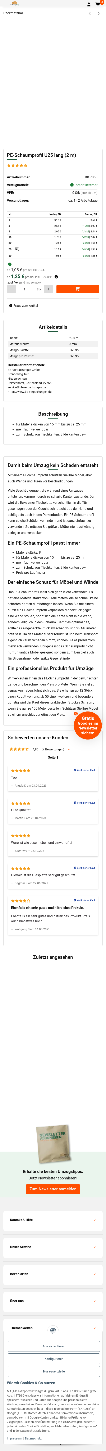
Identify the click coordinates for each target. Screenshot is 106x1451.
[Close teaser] (76, 713)
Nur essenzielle (54, 1371)
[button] (88, 4)
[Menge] (24, 289)
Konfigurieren (54, 1359)
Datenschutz (33, 1438)
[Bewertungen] (17, 166)
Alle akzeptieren (54, 1346)
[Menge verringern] (11, 289)
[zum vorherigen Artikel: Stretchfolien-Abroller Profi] (90, 14)
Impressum (14, 1438)
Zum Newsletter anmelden (53, 1189)
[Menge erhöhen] (48, 289)
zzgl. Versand (16, 282)
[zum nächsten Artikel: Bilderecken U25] (98, 14)
